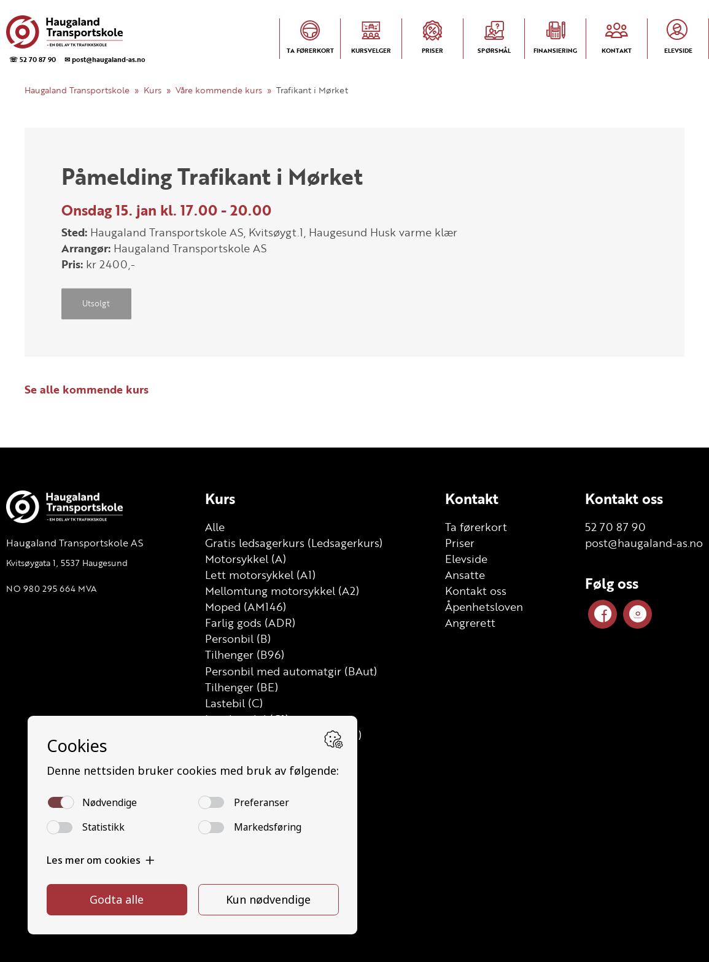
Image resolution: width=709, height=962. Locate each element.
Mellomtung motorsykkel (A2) (282, 591)
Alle (215, 527)
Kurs (152, 89)
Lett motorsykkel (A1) (260, 575)
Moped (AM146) (245, 607)
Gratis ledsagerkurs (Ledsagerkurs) (293, 543)
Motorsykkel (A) (245, 559)
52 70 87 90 (615, 527)
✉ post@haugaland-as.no (104, 59)
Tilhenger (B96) (244, 654)
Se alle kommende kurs (87, 389)
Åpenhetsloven (484, 607)
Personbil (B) (238, 638)
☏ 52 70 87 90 (32, 59)
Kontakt (471, 498)
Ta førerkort (476, 527)
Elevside (466, 559)
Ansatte (465, 575)
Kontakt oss (475, 591)
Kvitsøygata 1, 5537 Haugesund (67, 562)
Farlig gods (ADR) (250, 622)
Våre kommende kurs (219, 89)
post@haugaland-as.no (644, 543)
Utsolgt (96, 304)
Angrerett (470, 622)
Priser (460, 543)
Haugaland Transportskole (77, 89)
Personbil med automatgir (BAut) (291, 671)
